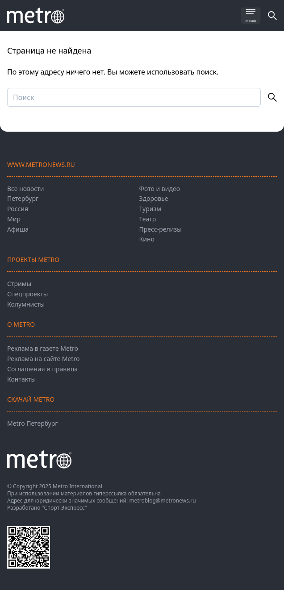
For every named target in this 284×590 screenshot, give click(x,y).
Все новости (25, 188)
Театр (147, 219)
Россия (17, 208)
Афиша (18, 229)
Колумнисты (26, 304)
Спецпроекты (27, 294)
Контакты (21, 379)
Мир (14, 219)
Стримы (19, 283)
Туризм (150, 208)
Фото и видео (159, 188)
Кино (147, 239)
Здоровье (153, 198)
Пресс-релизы (160, 229)
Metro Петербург (32, 423)
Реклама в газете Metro (42, 348)
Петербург (22, 198)
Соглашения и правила (42, 369)
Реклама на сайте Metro (43, 358)
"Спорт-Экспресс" (64, 507)
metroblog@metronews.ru (162, 500)
